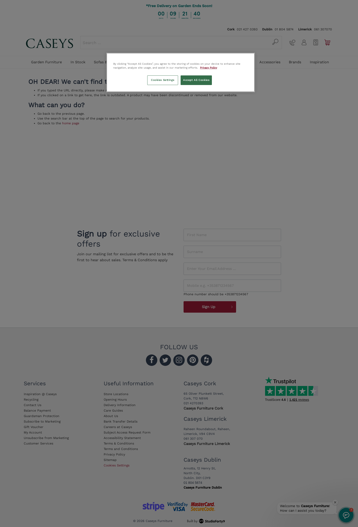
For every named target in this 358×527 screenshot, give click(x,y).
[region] (180, 72)
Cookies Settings (162, 80)
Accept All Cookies (196, 80)
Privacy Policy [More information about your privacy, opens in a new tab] (208, 67)
